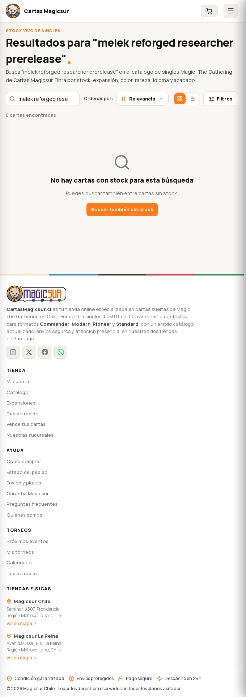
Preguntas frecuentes (32, 504)
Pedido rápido (23, 413)
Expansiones (21, 402)
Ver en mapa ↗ (22, 623)
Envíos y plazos (24, 482)
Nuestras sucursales (30, 435)
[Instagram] (13, 352)
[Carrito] (209, 11)
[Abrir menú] (231, 11)
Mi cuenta (18, 381)
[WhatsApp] (60, 352)
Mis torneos (20, 552)
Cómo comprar (24, 461)
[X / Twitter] (28, 352)
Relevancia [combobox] (142, 98)
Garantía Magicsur (28, 493)
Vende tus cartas (26, 424)
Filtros (221, 98)
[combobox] (43, 99)
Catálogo (18, 392)
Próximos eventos (27, 541)
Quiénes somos (24, 515)
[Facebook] (44, 352)
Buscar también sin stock (122, 209)
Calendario (19, 562)
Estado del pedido (27, 472)
